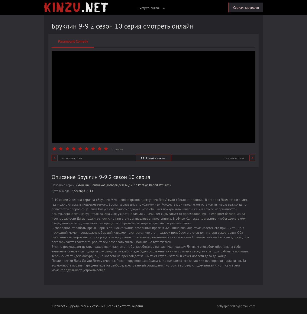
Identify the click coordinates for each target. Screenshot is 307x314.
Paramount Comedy (73, 41)
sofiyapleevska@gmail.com (235, 306)
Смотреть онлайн (149, 8)
